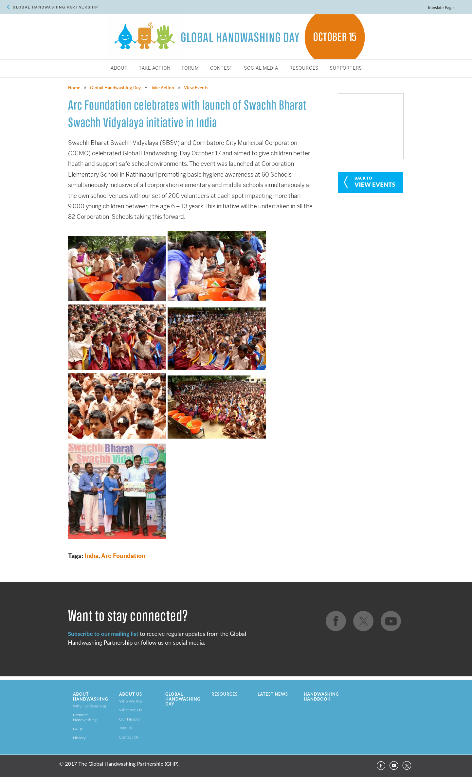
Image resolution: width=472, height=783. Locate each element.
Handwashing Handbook (321, 697)
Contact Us (129, 737)
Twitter (407, 765)
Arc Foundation (123, 556)
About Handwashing (90, 697)
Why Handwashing (89, 706)
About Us (130, 694)
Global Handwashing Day (115, 88)
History (79, 737)
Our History (129, 719)
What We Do (130, 709)
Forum (190, 68)
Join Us (125, 727)
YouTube (394, 765)
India (91, 556)
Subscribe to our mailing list (103, 633)
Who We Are (130, 701)
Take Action (155, 68)
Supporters (346, 68)
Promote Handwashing (85, 717)
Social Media (261, 68)
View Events (196, 88)
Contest (221, 68)
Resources (303, 68)
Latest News (273, 694)
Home (74, 88)
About (119, 68)
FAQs (77, 728)
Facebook (381, 765)
